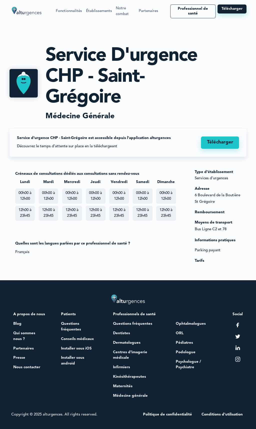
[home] (27, 11)
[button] (69, 11)
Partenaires (148, 11)
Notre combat (122, 11)
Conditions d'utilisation (222, 414)
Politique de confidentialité (167, 414)
